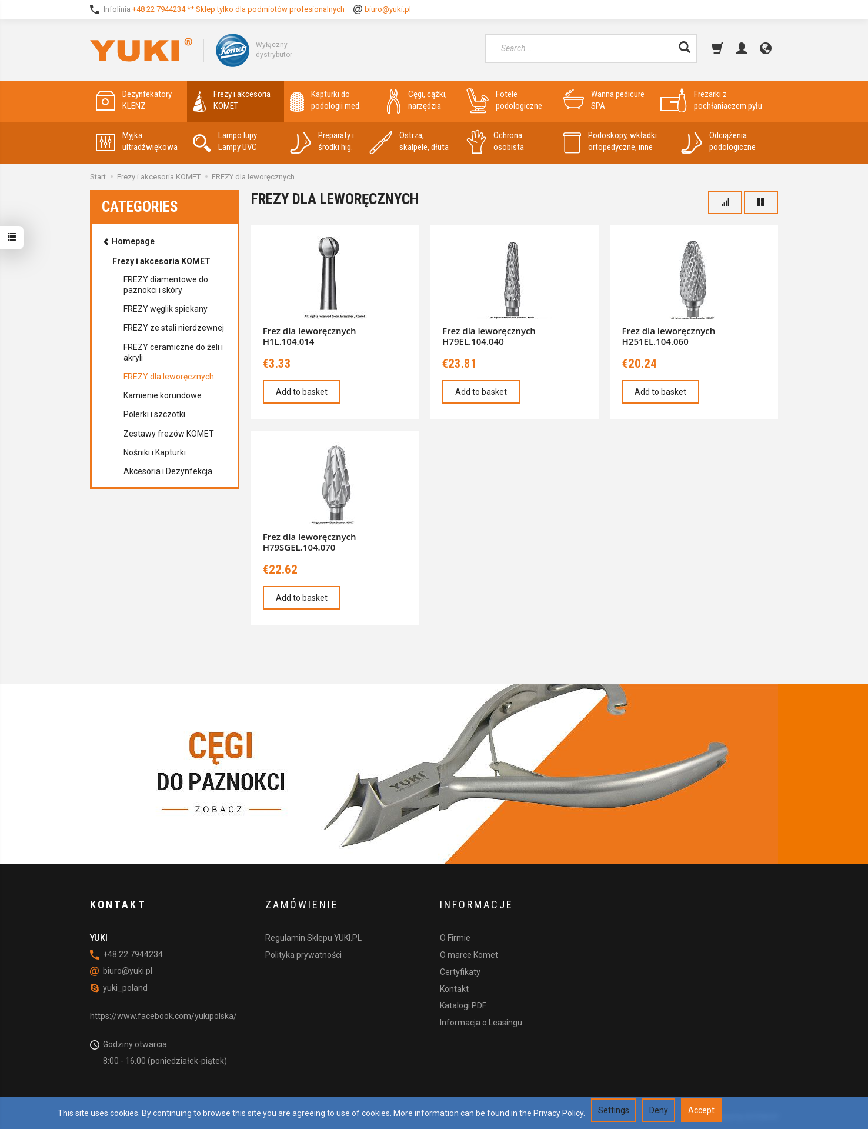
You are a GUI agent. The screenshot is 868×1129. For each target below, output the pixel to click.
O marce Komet (469, 954)
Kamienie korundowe (162, 395)
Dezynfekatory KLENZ (134, 100)
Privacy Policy (558, 1113)
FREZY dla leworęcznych (168, 376)
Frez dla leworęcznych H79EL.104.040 (489, 336)
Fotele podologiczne (504, 100)
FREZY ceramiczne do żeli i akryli (173, 352)
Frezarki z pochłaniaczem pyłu (711, 100)
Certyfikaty (460, 971)
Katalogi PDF (463, 1005)
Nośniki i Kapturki (154, 452)
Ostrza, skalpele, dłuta (409, 141)
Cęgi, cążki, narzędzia (417, 100)
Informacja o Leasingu (481, 1022)
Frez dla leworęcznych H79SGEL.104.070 (309, 542)
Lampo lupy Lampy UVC (225, 141)
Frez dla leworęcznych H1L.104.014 (309, 336)
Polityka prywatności (303, 954)
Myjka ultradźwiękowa (137, 141)
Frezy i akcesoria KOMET (232, 100)
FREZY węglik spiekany (165, 309)
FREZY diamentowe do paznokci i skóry (165, 285)
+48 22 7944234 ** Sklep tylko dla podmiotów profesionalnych (238, 9)
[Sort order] (725, 202)
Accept (701, 1110)
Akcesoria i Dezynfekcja (167, 471)
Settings (613, 1110)
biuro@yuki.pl (388, 9)
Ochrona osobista (495, 141)
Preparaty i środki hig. (322, 141)
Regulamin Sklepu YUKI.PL (313, 938)
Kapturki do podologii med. (325, 100)
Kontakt (454, 988)
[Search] (684, 48)
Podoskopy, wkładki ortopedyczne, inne (610, 141)
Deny (658, 1110)
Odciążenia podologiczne (718, 141)
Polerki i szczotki (154, 414)
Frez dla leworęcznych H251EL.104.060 (669, 336)
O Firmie (455, 938)
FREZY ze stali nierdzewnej (173, 327)
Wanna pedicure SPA (604, 100)
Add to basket (302, 392)
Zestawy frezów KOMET (168, 433)
